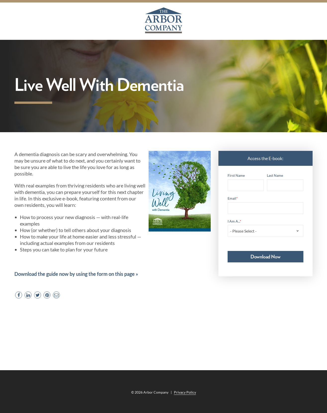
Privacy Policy (185, 392)
